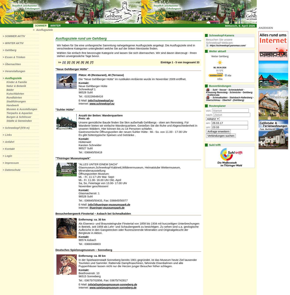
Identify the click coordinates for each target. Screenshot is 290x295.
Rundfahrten (14, 97)
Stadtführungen (16, 101)
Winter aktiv (14, 43)
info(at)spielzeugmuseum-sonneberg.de (112, 284)
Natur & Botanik (16, 85)
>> (59, 62)
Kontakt (10, 148)
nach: (209, 114)
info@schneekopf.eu (100, 100)
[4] (78, 62)
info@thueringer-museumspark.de (109, 204)
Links (8, 134)
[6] (87, 62)
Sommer (41, 25)
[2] (68, 62)
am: (208, 123)
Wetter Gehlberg (219, 56)
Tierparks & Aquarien (19, 113)
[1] (64, 62)
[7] (91, 62)
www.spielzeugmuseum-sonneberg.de (113, 287)
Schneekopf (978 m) (17, 127)
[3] (73, 62)
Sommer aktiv (15, 36)
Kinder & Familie (16, 82)
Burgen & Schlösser (18, 116)
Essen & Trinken (15, 57)
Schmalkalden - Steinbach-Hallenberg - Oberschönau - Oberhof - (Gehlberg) (230, 98)
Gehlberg (10, 50)
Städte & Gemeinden (19, 120)
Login (8, 155)
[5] (82, 62)
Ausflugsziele (44, 29)
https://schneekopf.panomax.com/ (228, 45)
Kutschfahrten (15, 93)
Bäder (10, 89)
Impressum (12, 162)
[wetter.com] (215, 76)
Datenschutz (12, 169)
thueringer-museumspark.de (107, 207)
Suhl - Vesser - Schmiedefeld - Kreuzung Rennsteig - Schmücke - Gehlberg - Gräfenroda (229, 92)
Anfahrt (9, 141)
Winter (55, 25)
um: (208, 127)
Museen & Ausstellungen (21, 109)
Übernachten (13, 64)
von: (208, 110)
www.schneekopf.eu (102, 103)
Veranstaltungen (15, 71)
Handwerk (12, 105)
